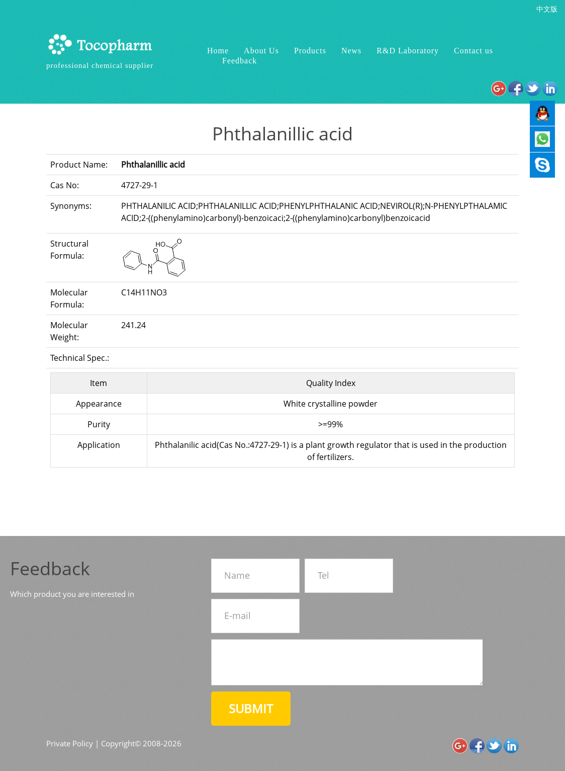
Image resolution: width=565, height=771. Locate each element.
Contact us (473, 50)
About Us (261, 50)
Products (310, 50)
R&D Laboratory (407, 50)
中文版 (546, 9)
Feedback (239, 60)
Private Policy (69, 743)
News (351, 50)
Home (218, 50)
